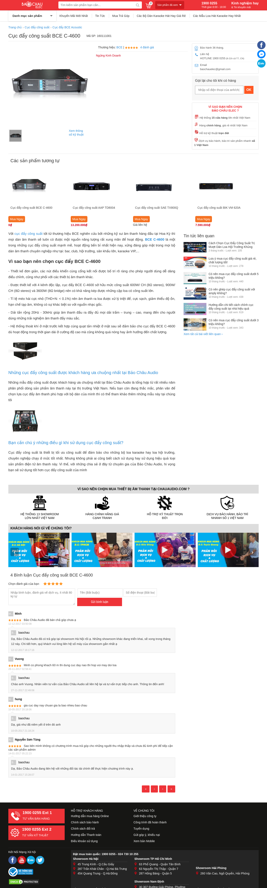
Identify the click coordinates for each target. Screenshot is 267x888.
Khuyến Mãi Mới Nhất (73, 16)
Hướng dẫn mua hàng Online (90, 816)
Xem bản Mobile (144, 841)
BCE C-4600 (154, 239)
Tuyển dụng (141, 828)
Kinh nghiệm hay (245, 5)
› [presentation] (252, 552)
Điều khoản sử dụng (84, 841)
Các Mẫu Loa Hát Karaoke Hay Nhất (217, 16)
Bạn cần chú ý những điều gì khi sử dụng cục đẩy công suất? (65, 442)
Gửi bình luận (99, 602)
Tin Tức (100, 16)
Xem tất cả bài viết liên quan (203, 334)
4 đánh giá (147, 47)
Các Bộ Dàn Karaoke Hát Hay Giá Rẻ (161, 16)
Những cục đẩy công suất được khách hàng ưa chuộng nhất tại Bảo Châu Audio (83, 372)
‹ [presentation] (14, 552)
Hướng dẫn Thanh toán (86, 835)
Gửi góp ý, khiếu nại (147, 835)
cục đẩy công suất (28, 234)
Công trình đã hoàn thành (150, 822)
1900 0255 (214, 5)
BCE (119, 47)
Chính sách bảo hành (85, 822)
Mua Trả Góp (121, 16)
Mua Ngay (16, 219)
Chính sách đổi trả (83, 828)
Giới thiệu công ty (145, 816)
